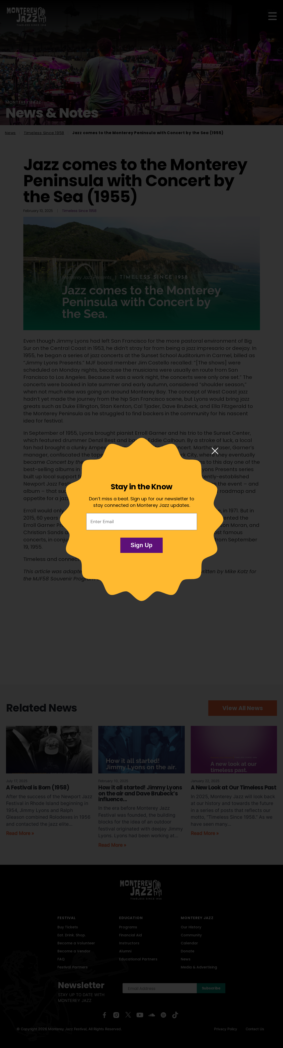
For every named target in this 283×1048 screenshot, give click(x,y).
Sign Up (141, 545)
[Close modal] (215, 451)
